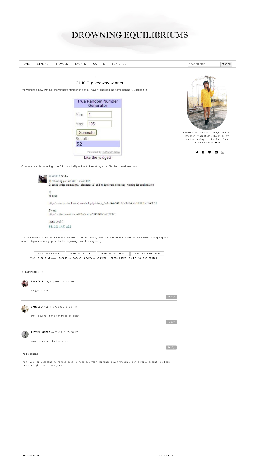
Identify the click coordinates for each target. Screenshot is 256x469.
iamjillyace (40, 307)
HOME (26, 64)
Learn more (213, 142)
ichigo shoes (117, 258)
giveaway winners (95, 258)
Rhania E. (38, 282)
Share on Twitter (81, 254)
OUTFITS (99, 64)
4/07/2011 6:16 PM (63, 307)
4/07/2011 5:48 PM (60, 282)
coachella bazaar (70, 258)
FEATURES (119, 64)
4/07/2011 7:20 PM (65, 332)
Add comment (30, 354)
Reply (171, 297)
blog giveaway (47, 258)
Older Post (167, 455)
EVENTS (80, 64)
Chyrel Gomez (40, 332)
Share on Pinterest (113, 254)
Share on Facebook (49, 254)
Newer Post (31, 455)
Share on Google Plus (147, 254)
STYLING (43, 64)
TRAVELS (62, 64)
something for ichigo (143, 258)
